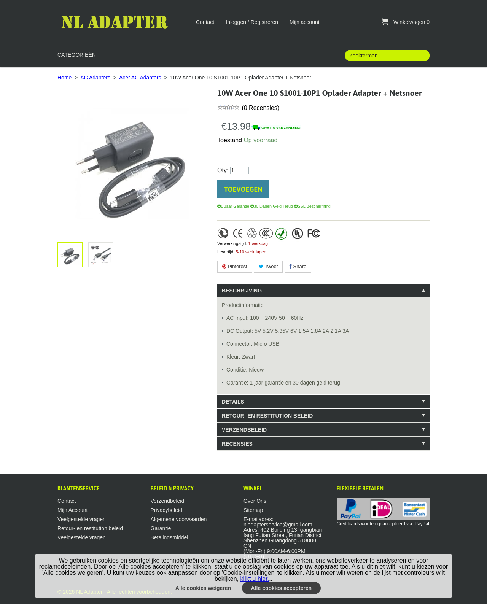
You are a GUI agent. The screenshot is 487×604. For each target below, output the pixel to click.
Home (64, 78)
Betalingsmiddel (169, 537)
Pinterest (234, 266)
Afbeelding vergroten (99, 255)
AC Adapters (95, 78)
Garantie (161, 528)
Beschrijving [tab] (242, 291)
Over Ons (255, 501)
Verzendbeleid (168, 501)
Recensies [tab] (237, 444)
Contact (205, 22)
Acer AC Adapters (140, 78)
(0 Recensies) (259, 108)
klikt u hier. (254, 578)
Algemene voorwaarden (179, 519)
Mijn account (305, 22)
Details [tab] (233, 402)
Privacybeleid (166, 510)
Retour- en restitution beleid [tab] (267, 416)
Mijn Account (72, 510)
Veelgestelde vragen (81, 519)
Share (298, 266)
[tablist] (323, 367)
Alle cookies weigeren (203, 588)
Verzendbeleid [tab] (244, 430)
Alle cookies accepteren (281, 588)
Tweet (268, 266)
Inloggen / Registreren (252, 22)
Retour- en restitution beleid (90, 528)
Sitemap (253, 510)
